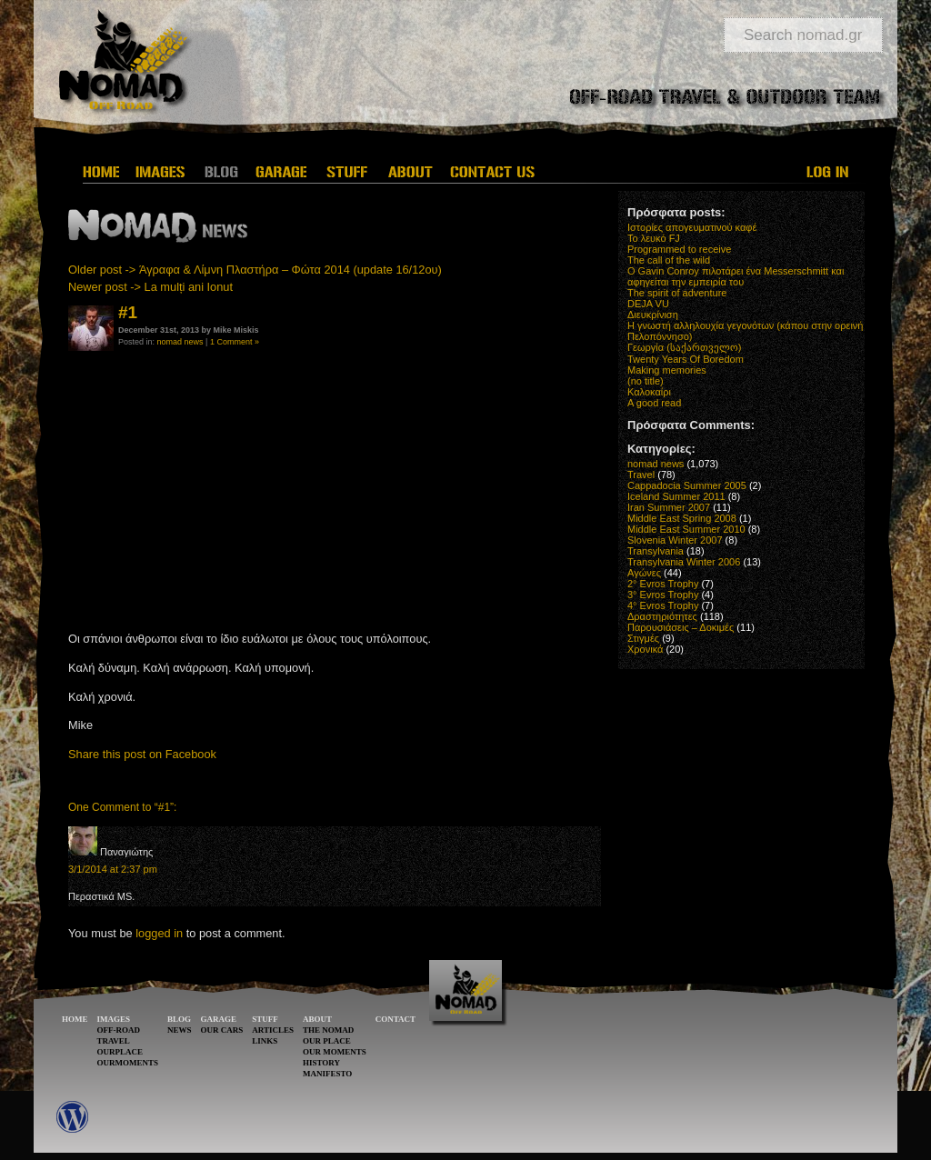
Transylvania (655, 550)
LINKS (264, 1040)
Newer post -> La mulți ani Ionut (150, 287)
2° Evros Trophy (662, 583)
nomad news (180, 341)
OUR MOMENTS (334, 1051)
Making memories (666, 370)
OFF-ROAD (119, 1030)
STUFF (265, 1019)
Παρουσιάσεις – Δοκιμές (680, 627)
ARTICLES (273, 1030)
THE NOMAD (328, 1030)
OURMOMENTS (128, 1062)
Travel (641, 474)
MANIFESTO (327, 1073)
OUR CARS (222, 1030)
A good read (654, 402)
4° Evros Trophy (662, 605)
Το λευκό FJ (653, 238)
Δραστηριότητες (662, 616)
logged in (159, 933)
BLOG (179, 1019)
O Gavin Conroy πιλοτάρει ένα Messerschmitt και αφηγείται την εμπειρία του (735, 276)
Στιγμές (643, 638)
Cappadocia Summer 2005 (686, 485)
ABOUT (317, 1019)
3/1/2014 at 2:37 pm (112, 869)
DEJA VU (648, 303)
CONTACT (395, 1019)
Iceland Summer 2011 (676, 496)
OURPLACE (120, 1051)
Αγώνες (644, 572)
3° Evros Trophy (662, 594)
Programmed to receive (679, 249)
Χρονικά (645, 649)
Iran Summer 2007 (668, 507)
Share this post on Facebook (142, 754)
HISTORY (321, 1062)
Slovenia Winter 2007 (675, 540)
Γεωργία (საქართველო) (684, 347)
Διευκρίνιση (652, 314)
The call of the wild (668, 260)
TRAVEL (113, 1040)
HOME (75, 1019)
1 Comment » (234, 341)
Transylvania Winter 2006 (683, 561)
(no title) (645, 380)
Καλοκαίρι (649, 391)
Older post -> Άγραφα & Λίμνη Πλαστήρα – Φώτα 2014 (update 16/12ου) (255, 269)
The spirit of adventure (676, 292)
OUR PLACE (327, 1040)
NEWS (179, 1030)
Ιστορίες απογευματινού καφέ (691, 227)
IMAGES (114, 1019)
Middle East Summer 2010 (686, 529)
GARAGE (219, 1019)
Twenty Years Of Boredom (685, 359)
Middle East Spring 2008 (681, 518)
